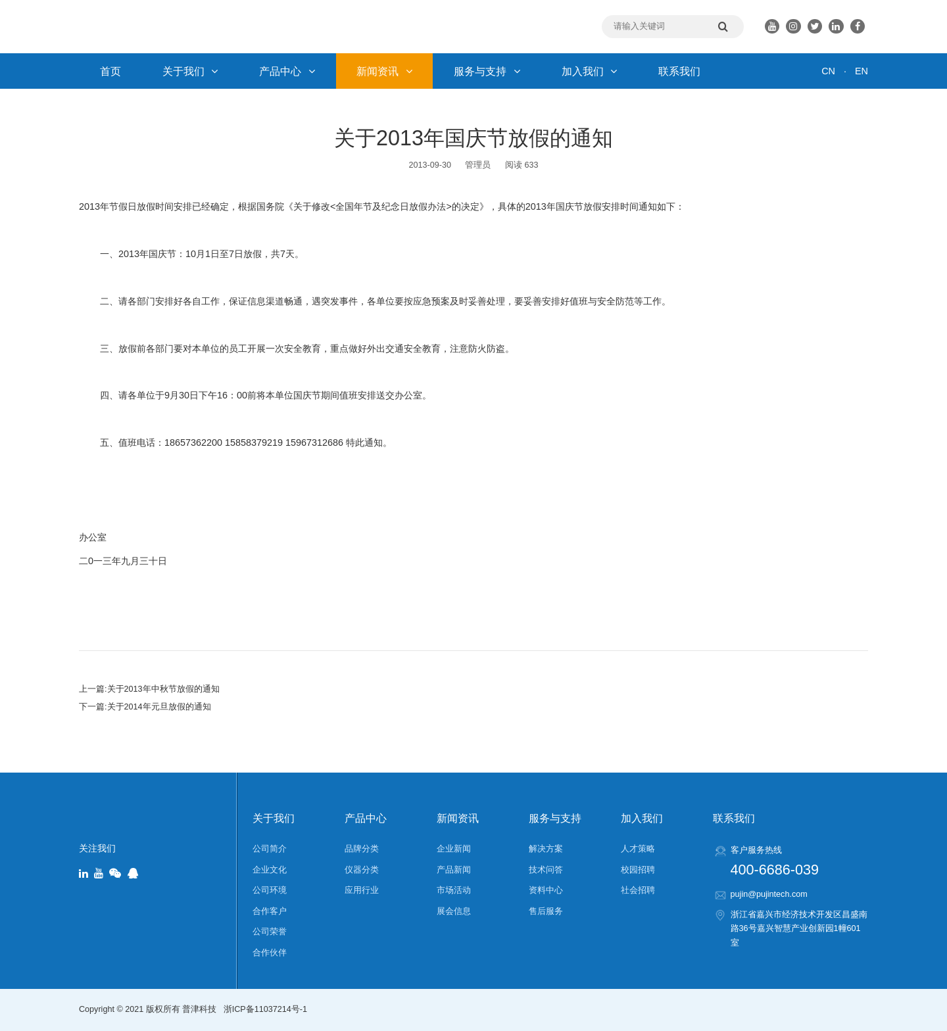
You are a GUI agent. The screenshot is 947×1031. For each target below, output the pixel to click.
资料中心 (546, 890)
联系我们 (679, 71)
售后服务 (546, 911)
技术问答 (546, 870)
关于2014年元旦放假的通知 (159, 706)
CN (828, 71)
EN (861, 71)
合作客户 (270, 911)
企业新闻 (454, 848)
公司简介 (270, 848)
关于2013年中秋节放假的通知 (163, 689)
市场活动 (454, 890)
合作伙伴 (270, 952)
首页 (110, 71)
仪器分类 (362, 870)
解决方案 (546, 848)
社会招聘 (638, 890)
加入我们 (590, 71)
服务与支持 (487, 71)
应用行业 (362, 890)
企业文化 (270, 870)
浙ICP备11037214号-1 (265, 1009)
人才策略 (638, 848)
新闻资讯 (384, 71)
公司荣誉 (270, 931)
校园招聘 (638, 870)
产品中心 (287, 71)
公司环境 (270, 890)
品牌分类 (362, 848)
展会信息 (454, 911)
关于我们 (190, 71)
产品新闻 (454, 870)
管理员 (478, 165)
